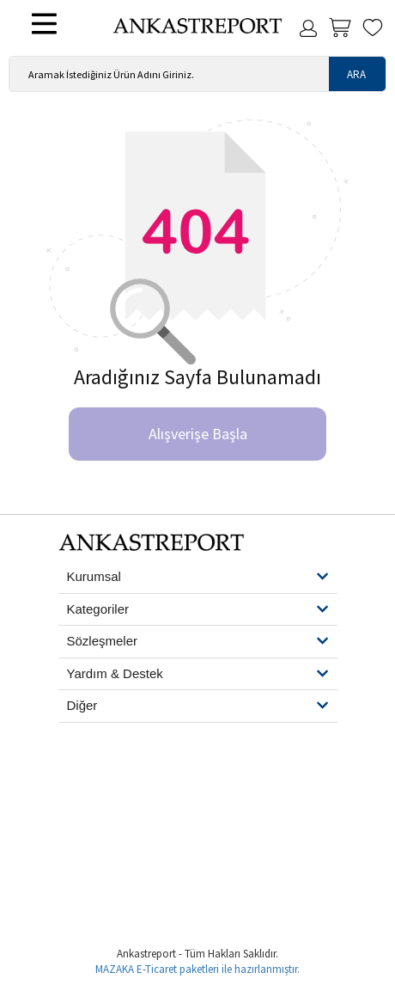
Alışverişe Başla (198, 434)
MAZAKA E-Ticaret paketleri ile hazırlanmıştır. (197, 969)
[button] (197, 577)
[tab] (197, 577)
